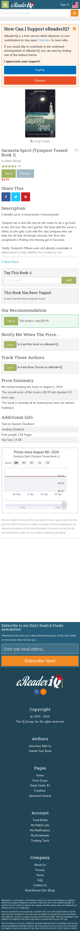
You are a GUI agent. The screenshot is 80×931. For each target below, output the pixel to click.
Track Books (40, 820)
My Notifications (40, 830)
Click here (44, 40)
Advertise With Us (40, 746)
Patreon (40, 80)
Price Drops (40, 780)
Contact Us (40, 885)
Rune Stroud (13, 161)
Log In (10, 344)
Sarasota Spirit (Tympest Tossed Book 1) (34, 152)
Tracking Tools (40, 840)
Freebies (40, 790)
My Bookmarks (40, 835)
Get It (8, 173)
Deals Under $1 (40, 785)
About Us (40, 865)
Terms (40, 875)
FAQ (40, 880)
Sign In (64, 4)
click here (44, 928)
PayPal (40, 70)
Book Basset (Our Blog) (40, 890)
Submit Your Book (40, 751)
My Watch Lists (40, 825)
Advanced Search (40, 796)
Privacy (40, 870)
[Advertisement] (40, 580)
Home (40, 775)
